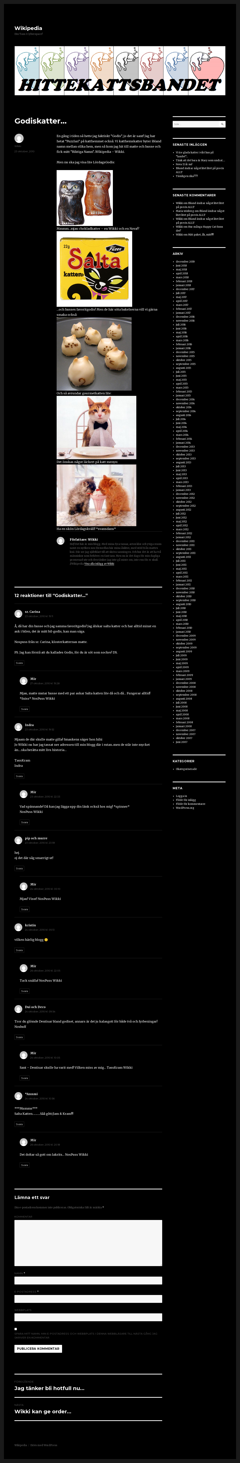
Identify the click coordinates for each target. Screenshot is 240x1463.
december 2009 (186, 635)
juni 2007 (181, 742)
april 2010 (182, 620)
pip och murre (36, 838)
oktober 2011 (183, 549)
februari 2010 (184, 627)
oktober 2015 (183, 360)
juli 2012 (181, 513)
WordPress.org (185, 808)
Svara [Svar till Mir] (24, 708)
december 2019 (185, 261)
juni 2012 (181, 517)
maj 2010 (181, 616)
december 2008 (186, 683)
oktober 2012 (184, 501)
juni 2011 (181, 564)
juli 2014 (181, 419)
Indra (29, 725)
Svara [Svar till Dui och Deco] (19, 1037)
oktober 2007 (184, 738)
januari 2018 (183, 285)
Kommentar (23, 1216)
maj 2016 (181, 332)
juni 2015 (181, 375)
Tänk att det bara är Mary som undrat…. (200, 160)
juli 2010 (181, 608)
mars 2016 (182, 340)
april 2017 (182, 301)
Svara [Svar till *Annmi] (19, 1124)
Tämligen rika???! (187, 176)
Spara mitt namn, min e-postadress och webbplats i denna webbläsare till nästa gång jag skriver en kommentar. (86, 1335)
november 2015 (185, 356)
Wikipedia (28, 28)
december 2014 (185, 399)
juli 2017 (180, 293)
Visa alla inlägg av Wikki (99, 563)
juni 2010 (181, 612)
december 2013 (185, 446)
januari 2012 (183, 537)
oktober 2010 (184, 596)
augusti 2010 (183, 604)
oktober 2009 (184, 643)
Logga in (181, 796)
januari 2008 (184, 726)
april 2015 (182, 383)
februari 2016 (184, 344)
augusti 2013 (183, 462)
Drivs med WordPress (43, 1445)
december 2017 (185, 289)
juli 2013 (181, 466)
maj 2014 (181, 427)
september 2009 (186, 647)
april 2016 (182, 336)
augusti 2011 (183, 557)
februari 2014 (184, 438)
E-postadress (26, 1291)
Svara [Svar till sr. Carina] (19, 662)
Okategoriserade (186, 769)
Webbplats (23, 1309)
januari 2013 (183, 490)
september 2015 (186, 364)
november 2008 (186, 687)
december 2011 (185, 541)
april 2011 (182, 572)
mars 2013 (182, 482)
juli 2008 (181, 702)
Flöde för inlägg (186, 800)
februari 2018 (184, 281)
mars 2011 (182, 576)
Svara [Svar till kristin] (19, 950)
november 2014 (185, 403)
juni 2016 (181, 328)
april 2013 (182, 478)
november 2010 (185, 592)
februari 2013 (184, 486)
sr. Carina (32, 612)
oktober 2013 (184, 454)
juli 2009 (181, 655)
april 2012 (182, 525)
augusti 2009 (184, 651)
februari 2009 (184, 675)
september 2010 (186, 600)
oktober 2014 (184, 407)
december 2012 (185, 494)
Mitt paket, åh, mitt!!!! (201, 234)
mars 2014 (182, 435)
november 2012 (185, 498)
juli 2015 (181, 372)
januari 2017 (183, 312)
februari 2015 (184, 391)
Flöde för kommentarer (191, 804)
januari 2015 (183, 395)
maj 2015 (181, 379)
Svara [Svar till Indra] (19, 776)
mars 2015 (182, 387)
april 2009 (182, 667)
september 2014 (186, 411)
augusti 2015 (183, 368)
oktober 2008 (184, 690)
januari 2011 (183, 584)
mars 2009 (182, 671)
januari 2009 (184, 679)
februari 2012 (184, 533)
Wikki (17, 146)
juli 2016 (181, 324)
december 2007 (185, 730)
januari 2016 (183, 348)
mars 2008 (182, 718)
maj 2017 (181, 297)
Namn (19, 1273)
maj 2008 (182, 710)
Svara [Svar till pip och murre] (19, 868)
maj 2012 (181, 521)
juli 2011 (180, 561)
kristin (30, 925)
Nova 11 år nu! (184, 164)
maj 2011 (181, 568)
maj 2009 (182, 663)
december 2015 (185, 352)
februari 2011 (184, 580)
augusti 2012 (183, 509)
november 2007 (185, 734)
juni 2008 (182, 706)
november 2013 (185, 450)
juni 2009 (182, 659)
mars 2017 (182, 305)
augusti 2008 (184, 698)
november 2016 (185, 320)
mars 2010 (182, 624)
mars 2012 (182, 529)
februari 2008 (184, 722)
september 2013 (186, 458)
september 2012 (186, 505)
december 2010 (185, 588)
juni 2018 (181, 265)
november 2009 (186, 639)
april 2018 (182, 273)
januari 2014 (183, 442)
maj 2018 (181, 269)
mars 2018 (182, 277)
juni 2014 (181, 423)
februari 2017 (184, 309)
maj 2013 (181, 474)
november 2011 (185, 545)
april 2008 (182, 714)
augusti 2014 (183, 415)
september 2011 (185, 553)
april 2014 (182, 431)
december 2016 (185, 316)
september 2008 (186, 694)
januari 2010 (183, 631)
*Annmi (31, 1094)
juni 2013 (181, 470)
